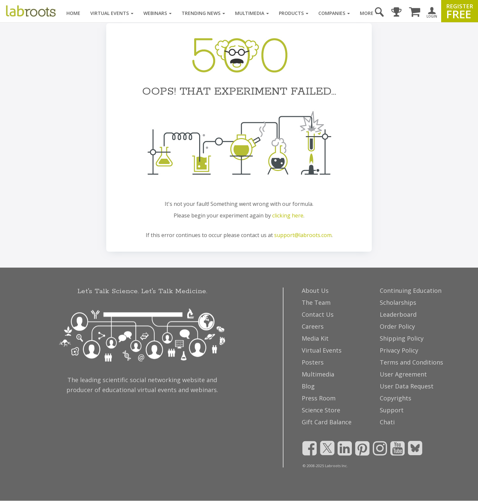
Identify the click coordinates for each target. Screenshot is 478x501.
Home (73, 13)
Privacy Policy (399, 350)
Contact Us (318, 314)
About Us (315, 290)
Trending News (203, 13)
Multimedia (252, 13)
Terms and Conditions (411, 362)
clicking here (287, 215)
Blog (308, 386)
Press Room (319, 398)
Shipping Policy (402, 338)
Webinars (157, 13)
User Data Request (407, 386)
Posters (313, 362)
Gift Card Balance (327, 422)
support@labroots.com (303, 235)
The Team (316, 302)
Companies (334, 13)
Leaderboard (398, 314)
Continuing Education (410, 290)
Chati (387, 422)
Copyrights (395, 398)
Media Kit (315, 338)
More (369, 13)
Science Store (321, 410)
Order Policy (397, 326)
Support (392, 410)
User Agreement (403, 374)
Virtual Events (111, 13)
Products (293, 13)
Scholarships (398, 302)
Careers (313, 326)
